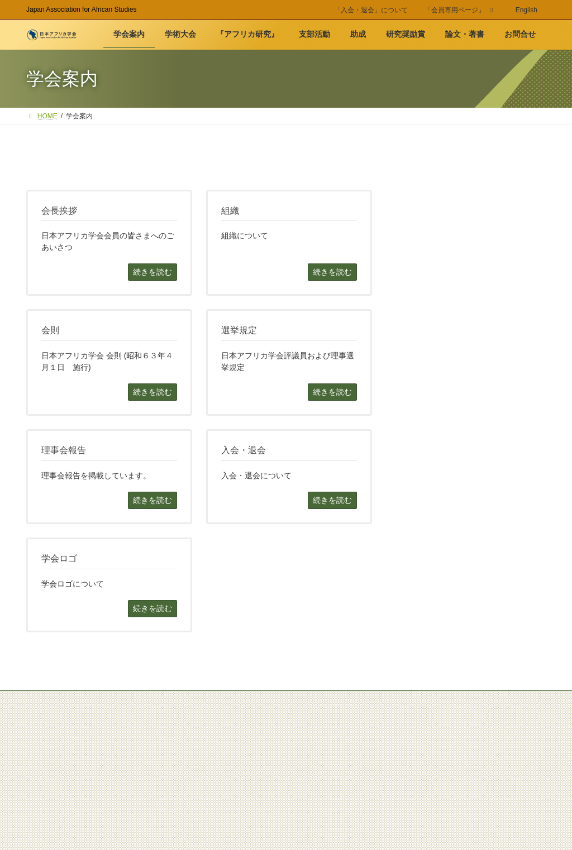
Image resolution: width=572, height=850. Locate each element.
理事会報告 (428, 310)
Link (118, 788)
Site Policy (86, 788)
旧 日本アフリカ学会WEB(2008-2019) (478, 772)
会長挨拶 (424, 224)
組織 (417, 246)
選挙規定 (424, 289)
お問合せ (46, 788)
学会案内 (421, 202)
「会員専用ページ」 (460, 10)
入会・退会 (428, 332)
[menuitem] (526, 12)
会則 (417, 267)
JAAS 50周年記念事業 (498, 783)
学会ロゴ (424, 354)
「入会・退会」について (371, 10)
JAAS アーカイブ (505, 795)
